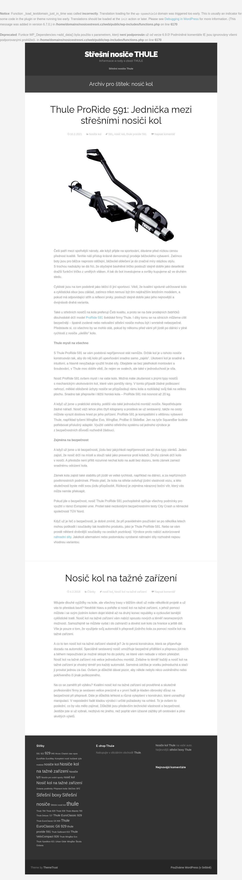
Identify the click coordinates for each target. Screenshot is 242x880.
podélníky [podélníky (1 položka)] (48, 788)
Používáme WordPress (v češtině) (191, 867)
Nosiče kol (95, 133)
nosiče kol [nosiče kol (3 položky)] (51, 764)
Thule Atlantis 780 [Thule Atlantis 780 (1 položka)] (74, 810)
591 (110, 133)
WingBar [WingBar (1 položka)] (71, 841)
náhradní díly (62, 536)
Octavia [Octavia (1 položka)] (40, 788)
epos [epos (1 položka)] (75, 753)
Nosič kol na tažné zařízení (121, 577)
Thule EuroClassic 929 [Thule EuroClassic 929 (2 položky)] (67, 815)
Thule (137, 752)
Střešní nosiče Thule (121, 68)
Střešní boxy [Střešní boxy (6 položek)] (49, 794)
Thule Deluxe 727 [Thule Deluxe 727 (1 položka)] (45, 815)
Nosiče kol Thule (165, 744)
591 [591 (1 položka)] (38, 753)
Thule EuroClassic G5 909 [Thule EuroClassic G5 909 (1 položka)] (48, 821)
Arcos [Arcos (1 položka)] (58, 753)
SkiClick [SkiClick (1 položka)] (72, 788)
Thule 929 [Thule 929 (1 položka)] (50, 810)
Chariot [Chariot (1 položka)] (64, 753)
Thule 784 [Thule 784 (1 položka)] (41, 810)
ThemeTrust (50, 867)
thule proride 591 (136, 133)
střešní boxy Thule (180, 749)
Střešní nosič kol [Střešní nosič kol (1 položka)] (58, 804)
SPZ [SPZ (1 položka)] (78, 788)
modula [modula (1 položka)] (40, 764)
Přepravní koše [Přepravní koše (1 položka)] (60, 788)
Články (91, 591)
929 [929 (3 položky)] (47, 753)
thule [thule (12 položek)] (73, 803)
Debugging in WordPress (182, 18)
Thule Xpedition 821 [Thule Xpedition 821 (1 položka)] (46, 841)
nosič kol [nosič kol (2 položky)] (69, 777)
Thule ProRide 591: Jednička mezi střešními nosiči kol (121, 115)
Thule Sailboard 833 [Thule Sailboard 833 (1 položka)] (61, 832)
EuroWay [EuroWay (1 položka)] (50, 758)
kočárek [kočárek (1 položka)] (73, 758)
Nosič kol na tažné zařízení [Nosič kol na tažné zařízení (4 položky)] (59, 783)
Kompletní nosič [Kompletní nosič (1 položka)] (62, 758)
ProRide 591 (94, 317)
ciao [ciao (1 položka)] (70, 753)
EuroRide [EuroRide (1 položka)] (41, 758)
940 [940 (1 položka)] (53, 753)
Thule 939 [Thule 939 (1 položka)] (60, 810)
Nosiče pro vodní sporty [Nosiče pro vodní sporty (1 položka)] (52, 777)
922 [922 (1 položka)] (42, 753)
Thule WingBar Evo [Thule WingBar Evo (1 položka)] (68, 836)
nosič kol (119, 133)
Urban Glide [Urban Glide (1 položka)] (60, 841)
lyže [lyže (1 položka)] (80, 758)
